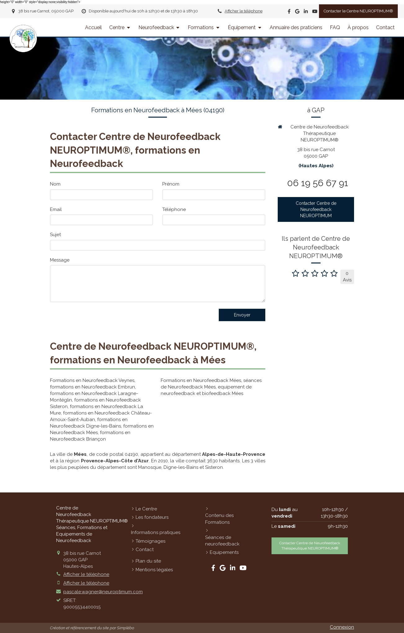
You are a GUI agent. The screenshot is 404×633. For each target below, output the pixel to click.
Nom (55, 184)
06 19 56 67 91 (317, 182)
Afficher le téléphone (244, 11)
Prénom (170, 184)
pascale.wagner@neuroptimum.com (103, 592)
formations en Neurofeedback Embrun (92, 387)
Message (60, 260)
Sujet (55, 234)
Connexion (342, 627)
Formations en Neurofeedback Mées (201, 380)
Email (56, 209)
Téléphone (174, 209)
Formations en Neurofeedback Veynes (92, 380)
